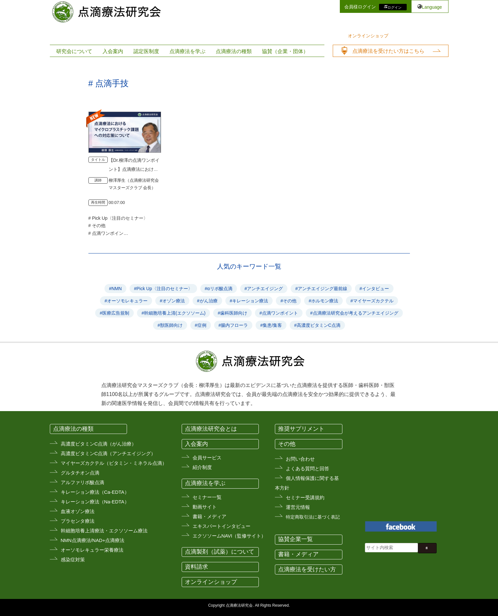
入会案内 (113, 51)
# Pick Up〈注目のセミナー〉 (118, 218)
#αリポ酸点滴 (218, 288)
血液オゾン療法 (78, 511)
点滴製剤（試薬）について (219, 551)
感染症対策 (73, 559)
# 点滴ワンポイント (108, 233)
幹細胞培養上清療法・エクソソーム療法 (104, 530)
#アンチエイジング (264, 288)
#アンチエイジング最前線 (321, 288)
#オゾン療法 (172, 300)
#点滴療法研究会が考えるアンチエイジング (354, 313)
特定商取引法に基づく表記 (313, 516)
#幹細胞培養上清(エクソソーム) (173, 313)
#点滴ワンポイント (278, 313)
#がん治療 (207, 300)
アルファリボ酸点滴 (82, 482)
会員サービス (207, 457)
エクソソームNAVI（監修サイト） (229, 535)
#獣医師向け (170, 325)
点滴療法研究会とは (211, 429)
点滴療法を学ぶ (187, 51)
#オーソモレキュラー (126, 300)
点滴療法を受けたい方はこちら (388, 51)
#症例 (200, 325)
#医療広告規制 (114, 313)
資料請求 (196, 567)
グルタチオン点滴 (80, 472)
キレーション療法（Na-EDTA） (95, 501)
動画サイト (205, 507)
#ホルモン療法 (323, 300)
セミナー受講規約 (305, 497)
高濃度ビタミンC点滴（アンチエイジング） (108, 453)
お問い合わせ (300, 459)
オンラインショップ (368, 35)
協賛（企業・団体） (285, 51)
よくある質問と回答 (307, 468)
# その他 (97, 225)
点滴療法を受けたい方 (307, 569)
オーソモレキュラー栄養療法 (92, 550)
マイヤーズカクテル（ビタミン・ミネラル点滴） (114, 463)
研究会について (74, 51)
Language (432, 7)
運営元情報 (298, 507)
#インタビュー (374, 288)
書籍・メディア (209, 516)
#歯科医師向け (232, 313)
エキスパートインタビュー (221, 526)
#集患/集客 (271, 325)
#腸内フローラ (233, 325)
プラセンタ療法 (78, 521)
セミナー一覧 (207, 497)
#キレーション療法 (249, 300)
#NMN (115, 288)
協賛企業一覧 (295, 539)
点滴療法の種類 (234, 51)
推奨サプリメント (301, 429)
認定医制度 (146, 51)
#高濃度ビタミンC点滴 (317, 325)
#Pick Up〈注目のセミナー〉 (163, 288)
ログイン (394, 7)
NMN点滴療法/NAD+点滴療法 (93, 540)
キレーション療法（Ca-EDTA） (95, 492)
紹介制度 (202, 467)
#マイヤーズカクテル (372, 300)
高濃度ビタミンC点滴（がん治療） (99, 443)
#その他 (288, 300)
